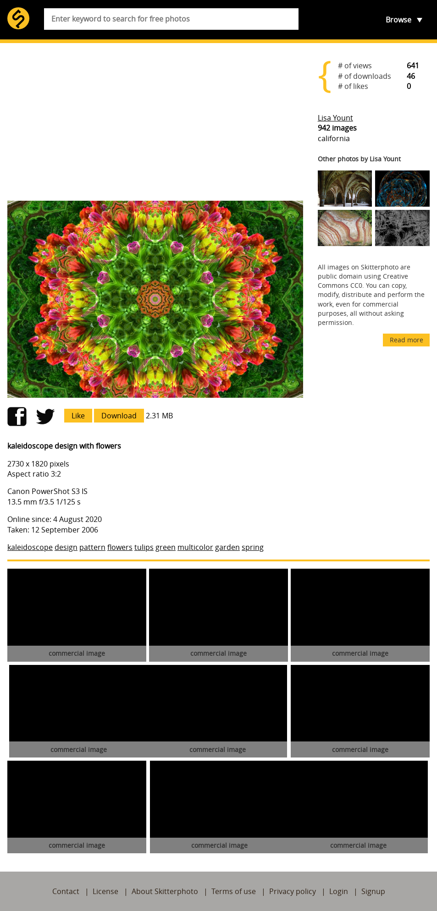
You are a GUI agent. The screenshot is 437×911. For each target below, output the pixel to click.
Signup (373, 891)
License (105, 891)
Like (78, 416)
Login (338, 891)
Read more (406, 339)
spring (253, 547)
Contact (65, 891)
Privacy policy (292, 891)
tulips (144, 547)
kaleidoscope (30, 547)
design (66, 547)
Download (119, 416)
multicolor (195, 547)
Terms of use (233, 891)
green (165, 547)
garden (227, 547)
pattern (92, 547)
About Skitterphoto (165, 891)
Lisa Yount (335, 118)
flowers (120, 547)
